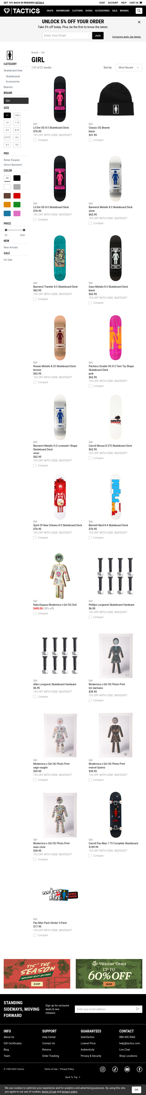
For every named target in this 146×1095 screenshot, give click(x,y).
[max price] (24, 235)
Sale (114, 10)
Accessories (102, 10)
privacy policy (69, 1091)
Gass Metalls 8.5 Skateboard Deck (115, 263)
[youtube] (127, 1070)
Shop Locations (128, 1055)
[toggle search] (139, 11)
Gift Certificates (13, 1043)
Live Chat (124, 1049)
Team (7, 1055)
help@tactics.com (129, 1043)
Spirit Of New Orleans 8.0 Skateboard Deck (60, 500)
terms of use (49, 1091)
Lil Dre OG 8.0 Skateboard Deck (60, 182)
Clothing (77, 10)
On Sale (8, 259)
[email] (108, 1009)
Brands (124, 10)
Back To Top (73, 1077)
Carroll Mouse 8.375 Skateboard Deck (115, 420)
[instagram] (102, 1070)
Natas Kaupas (12, 159)
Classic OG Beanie (115, 104)
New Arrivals (11, 247)
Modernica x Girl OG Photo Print (115, 661)
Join (98, 35)
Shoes (88, 10)
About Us (9, 1037)
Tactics (22, 11)
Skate (50, 10)
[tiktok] (115, 1070)
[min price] (9, 235)
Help (123, 2)
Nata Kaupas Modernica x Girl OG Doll (60, 579)
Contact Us (48, 1043)
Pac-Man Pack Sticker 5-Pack (60, 897)
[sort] (129, 67)
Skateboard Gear (13, 70)
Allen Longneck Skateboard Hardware (60, 659)
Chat (102, 2)
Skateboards (13, 76)
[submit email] (138, 1008)
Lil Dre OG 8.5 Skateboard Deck (60, 102)
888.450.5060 (127, 1037)
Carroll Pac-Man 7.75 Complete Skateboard (115, 818)
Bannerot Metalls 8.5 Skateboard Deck (115, 184)
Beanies (8, 87)
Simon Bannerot (13, 164)
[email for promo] (66, 35)
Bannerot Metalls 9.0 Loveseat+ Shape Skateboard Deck (60, 424)
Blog (6, 1049)
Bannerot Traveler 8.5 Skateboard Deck (60, 261)
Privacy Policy (67, 1069)
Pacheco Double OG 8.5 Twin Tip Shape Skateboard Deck (115, 345)
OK (136, 1089)
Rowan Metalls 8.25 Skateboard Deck (60, 343)
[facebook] (139, 1070)
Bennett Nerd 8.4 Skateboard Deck (115, 500)
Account (113, 2)
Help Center (49, 1037)
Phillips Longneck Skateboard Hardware (115, 579)
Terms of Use (51, 1069)
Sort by (108, 67)
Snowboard (63, 10)
